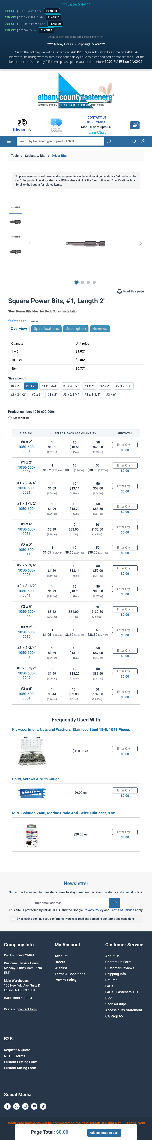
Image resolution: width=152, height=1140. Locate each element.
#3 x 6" (111, 395)
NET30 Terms (14, 1056)
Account (61, 956)
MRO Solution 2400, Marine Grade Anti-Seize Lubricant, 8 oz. (64, 813)
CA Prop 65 (114, 1016)
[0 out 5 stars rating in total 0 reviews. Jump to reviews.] (25, 321)
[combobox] (60, 141)
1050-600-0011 (26, 552)
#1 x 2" (31, 386)
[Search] (108, 141)
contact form (27, 1009)
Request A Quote (17, 1050)
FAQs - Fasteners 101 (122, 992)
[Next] (141, 243)
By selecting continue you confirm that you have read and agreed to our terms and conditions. (76, 919)
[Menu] (8, 141)
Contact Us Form (118, 962)
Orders (60, 962)
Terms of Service (122, 910)
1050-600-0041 (26, 593)
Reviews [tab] (100, 328)
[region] (76, 243)
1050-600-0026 (26, 572)
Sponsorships (116, 1004)
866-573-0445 (97, 122)
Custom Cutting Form (20, 1062)
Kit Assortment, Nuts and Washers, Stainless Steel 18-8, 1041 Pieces (71, 729)
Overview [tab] (19, 328)
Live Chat (97, 132)
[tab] (75, 328)
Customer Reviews (119, 968)
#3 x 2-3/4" (71, 395)
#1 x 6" (89, 386)
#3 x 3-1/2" (92, 395)
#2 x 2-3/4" (123, 386)
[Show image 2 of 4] (82, 282)
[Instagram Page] (25, 1106)
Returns (111, 980)
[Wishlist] (134, 141)
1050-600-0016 (26, 634)
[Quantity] (125, 445)
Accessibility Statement (123, 1010)
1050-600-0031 (26, 654)
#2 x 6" (37, 395)
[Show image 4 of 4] (94, 282)
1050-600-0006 (26, 469)
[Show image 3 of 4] (88, 282)
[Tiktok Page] (43, 1106)
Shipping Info (115, 974)
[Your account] (143, 141)
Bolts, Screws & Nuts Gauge (36, 779)
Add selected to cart (104, 1133)
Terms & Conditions (70, 974)
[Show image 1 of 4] (76, 282)
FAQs (109, 986)
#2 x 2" (105, 386)
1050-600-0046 (26, 675)
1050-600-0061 (26, 696)
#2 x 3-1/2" (18, 395)
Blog (108, 998)
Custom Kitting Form (20, 1068)
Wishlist (61, 968)
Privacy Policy (93, 910)
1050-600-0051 (26, 531)
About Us (112, 956)
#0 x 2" (15, 386)
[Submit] (115, 903)
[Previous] (30, 243)
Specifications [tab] (46, 328)
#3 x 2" (52, 395)
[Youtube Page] (34, 1106)
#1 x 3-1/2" (71, 386)
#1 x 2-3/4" (49, 386)
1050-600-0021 (26, 490)
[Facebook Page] (7, 1106)
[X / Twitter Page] (16, 1106)
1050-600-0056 (26, 613)
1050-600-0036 (26, 511)
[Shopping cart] (135, 125)
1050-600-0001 (26, 449)
